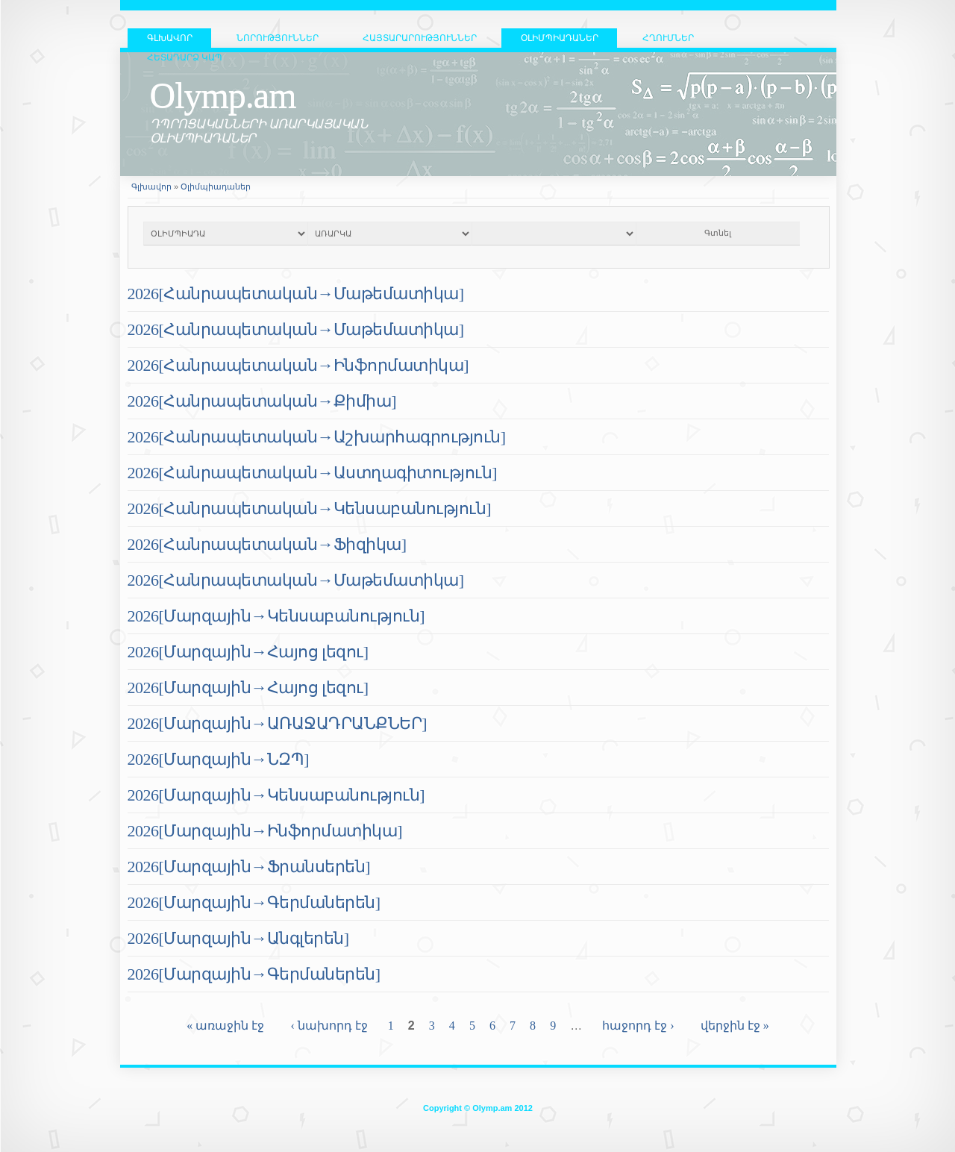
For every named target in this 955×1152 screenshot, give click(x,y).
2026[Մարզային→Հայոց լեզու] (248, 651)
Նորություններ (278, 38)
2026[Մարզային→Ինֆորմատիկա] (265, 830)
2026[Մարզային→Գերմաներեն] (254, 902)
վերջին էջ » (735, 1025)
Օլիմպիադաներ (559, 38)
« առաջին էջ (225, 1025)
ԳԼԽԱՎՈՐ (169, 38)
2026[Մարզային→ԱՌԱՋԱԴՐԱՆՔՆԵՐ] (278, 723)
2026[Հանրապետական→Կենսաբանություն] (310, 508)
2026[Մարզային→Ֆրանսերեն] (249, 866)
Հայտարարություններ (420, 38)
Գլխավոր (151, 186)
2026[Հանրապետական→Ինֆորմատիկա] (298, 365)
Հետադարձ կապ (184, 57)
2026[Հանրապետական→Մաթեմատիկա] (296, 293)
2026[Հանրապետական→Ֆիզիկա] (267, 544)
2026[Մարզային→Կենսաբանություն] (276, 616)
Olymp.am (223, 95)
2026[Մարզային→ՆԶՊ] (219, 759)
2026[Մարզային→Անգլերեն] (238, 938)
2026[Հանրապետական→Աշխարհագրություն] (317, 437)
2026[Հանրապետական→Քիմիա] (262, 401)
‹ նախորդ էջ (328, 1025)
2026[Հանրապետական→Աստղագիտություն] (313, 472)
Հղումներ (668, 38)
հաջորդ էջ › (638, 1025)
